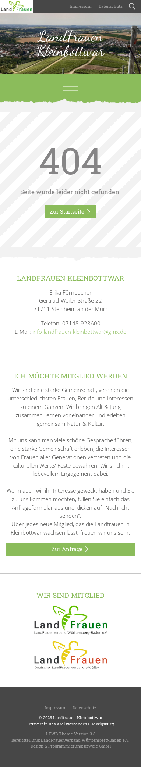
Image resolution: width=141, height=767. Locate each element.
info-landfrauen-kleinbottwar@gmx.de (79, 331)
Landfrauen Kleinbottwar (78, 717)
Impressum (80, 6)
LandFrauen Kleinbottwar (70, 43)
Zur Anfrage (70, 549)
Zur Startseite (70, 212)
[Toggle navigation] (70, 86)
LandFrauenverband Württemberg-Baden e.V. (85, 740)
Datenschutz (110, 6)
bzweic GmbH (97, 746)
